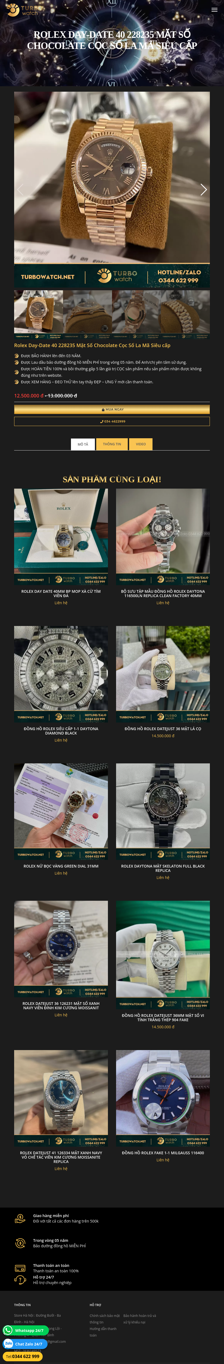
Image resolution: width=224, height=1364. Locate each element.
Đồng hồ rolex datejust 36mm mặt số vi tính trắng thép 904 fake (163, 1018)
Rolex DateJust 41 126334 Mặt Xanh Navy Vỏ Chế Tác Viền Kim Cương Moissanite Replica (61, 1158)
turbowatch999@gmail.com (45, 1313)
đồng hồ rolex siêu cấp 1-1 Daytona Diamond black (61, 732)
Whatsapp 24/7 (29, 1330)
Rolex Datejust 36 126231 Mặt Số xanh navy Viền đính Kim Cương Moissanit (61, 1006)
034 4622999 (113, 422)
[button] (203, 190)
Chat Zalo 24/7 (28, 1344)
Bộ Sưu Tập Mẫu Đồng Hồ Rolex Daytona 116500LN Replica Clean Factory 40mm (163, 594)
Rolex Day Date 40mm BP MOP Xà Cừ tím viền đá (61, 594)
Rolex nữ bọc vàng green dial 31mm (61, 867)
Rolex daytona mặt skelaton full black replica (163, 869)
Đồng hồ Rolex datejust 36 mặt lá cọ (163, 729)
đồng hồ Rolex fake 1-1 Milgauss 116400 (163, 1153)
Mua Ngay (113, 410)
